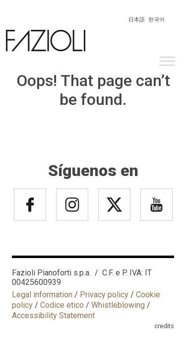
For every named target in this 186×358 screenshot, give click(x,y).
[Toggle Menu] (167, 61)
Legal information (42, 294)
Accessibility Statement (53, 315)
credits (164, 326)
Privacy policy (104, 294)
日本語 (136, 19)
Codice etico (62, 305)
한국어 (156, 19)
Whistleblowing (118, 305)
